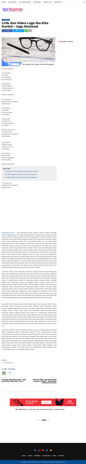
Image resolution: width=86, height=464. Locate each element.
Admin (10, 372)
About (24, 455)
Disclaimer (37, 455)
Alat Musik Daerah (25, 2)
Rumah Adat (57, 2)
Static (54, 455)
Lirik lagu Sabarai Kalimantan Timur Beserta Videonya (21, 174)
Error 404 (61, 455)
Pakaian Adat (47, 2)
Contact (30, 455)
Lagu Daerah (37, 2)
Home (3, 2)
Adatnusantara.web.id (8, 233)
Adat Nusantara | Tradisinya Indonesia (42, 462)
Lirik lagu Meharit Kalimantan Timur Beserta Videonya (21, 177)
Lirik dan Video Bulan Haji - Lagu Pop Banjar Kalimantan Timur (14, 380)
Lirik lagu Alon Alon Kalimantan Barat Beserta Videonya (21, 171)
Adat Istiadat (12, 2)
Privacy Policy (47, 455)
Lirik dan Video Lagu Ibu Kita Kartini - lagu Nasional (25, 24)
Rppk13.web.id (8, 363)
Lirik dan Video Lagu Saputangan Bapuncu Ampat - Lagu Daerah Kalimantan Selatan (45, 381)
